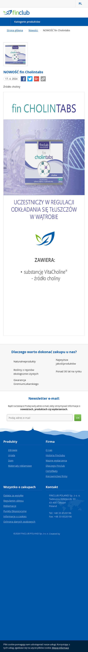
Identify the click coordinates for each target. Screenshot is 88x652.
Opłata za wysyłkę (13, 495)
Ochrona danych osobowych (19, 521)
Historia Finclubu (55, 455)
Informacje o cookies (15, 516)
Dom (10, 460)
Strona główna (15, 30)
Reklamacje (9, 506)
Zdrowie (12, 450)
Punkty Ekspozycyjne (15, 511)
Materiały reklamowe (20, 465)
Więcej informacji (60, 647)
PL (82, 3)
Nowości (33, 30)
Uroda (11, 455)
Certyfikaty (52, 471)
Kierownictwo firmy (56, 476)
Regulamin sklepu (13, 500)
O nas (49, 450)
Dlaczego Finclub (55, 465)
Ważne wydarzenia (56, 460)
